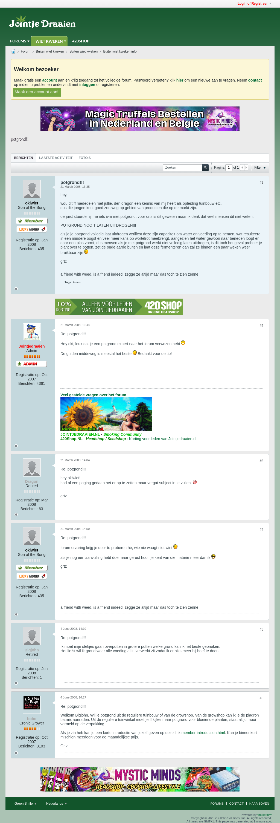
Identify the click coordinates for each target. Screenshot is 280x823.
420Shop (80, 41)
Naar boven (259, 803)
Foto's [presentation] (85, 158)
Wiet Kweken (49, 41)
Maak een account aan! (36, 91)
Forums (18, 41)
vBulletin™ (264, 814)
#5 (261, 629)
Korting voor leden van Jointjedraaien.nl (162, 439)
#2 (261, 326)
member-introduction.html (203, 732)
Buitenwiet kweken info (120, 51)
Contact (236, 803)
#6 (261, 698)
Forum (25, 51)
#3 (261, 461)
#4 (261, 530)
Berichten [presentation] (23, 158)
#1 (261, 182)
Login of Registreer (254, 3)
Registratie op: (28, 240)
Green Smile (25, 803)
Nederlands (56, 803)
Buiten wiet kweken (50, 51)
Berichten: (28, 249)
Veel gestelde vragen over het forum (93, 395)
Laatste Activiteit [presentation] (56, 158)
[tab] (23, 157)
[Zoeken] (186, 167)
